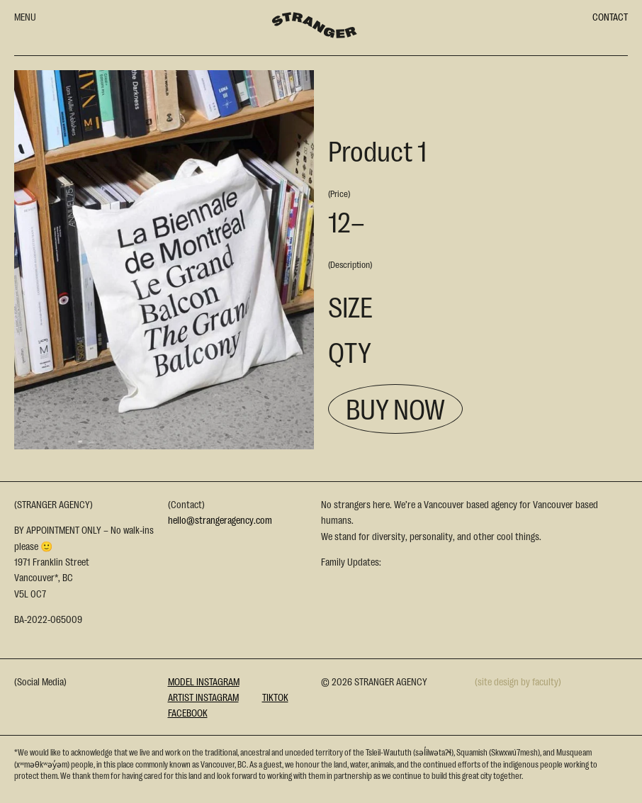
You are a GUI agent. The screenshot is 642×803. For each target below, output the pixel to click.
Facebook (188, 712)
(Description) (350, 264)
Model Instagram (204, 681)
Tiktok (275, 696)
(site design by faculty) (518, 681)
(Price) (339, 193)
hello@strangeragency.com (220, 519)
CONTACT (610, 16)
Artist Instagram (203, 696)
